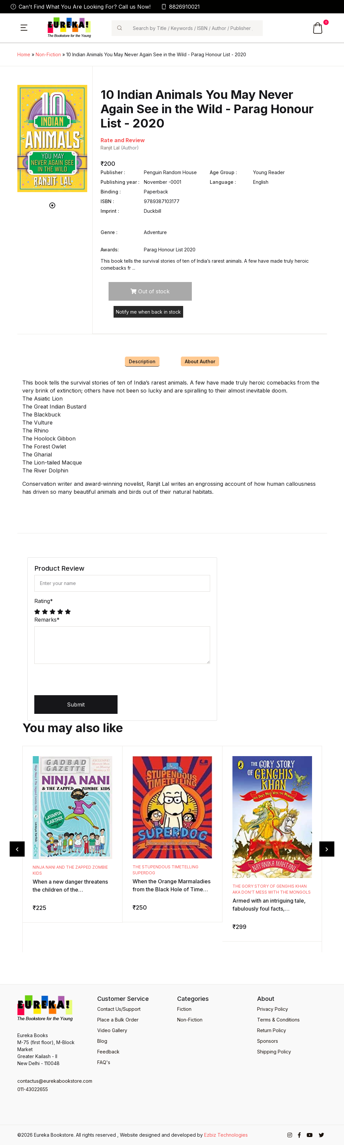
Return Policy (271, 1030)
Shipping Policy (274, 1051)
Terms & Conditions (278, 1019)
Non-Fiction (48, 54)
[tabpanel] (52, 138)
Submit (76, 704)
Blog (102, 1041)
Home (23, 54)
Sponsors (267, 1041)
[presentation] (85, 682)
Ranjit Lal (110, 147)
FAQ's (103, 1062)
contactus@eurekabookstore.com (52, 1081)
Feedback (108, 1051)
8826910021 (180, 6)
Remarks (47, 619)
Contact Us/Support (119, 1009)
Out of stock (150, 291)
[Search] (195, 28)
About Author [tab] (200, 361)
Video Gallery (112, 1030)
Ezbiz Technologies (226, 1135)
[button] (24, 27)
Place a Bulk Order (118, 1019)
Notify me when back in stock (148, 312)
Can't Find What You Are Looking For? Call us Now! (81, 6)
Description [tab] (142, 361)
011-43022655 (32, 1089)
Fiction (184, 1009)
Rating (43, 601)
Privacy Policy (272, 1009)
